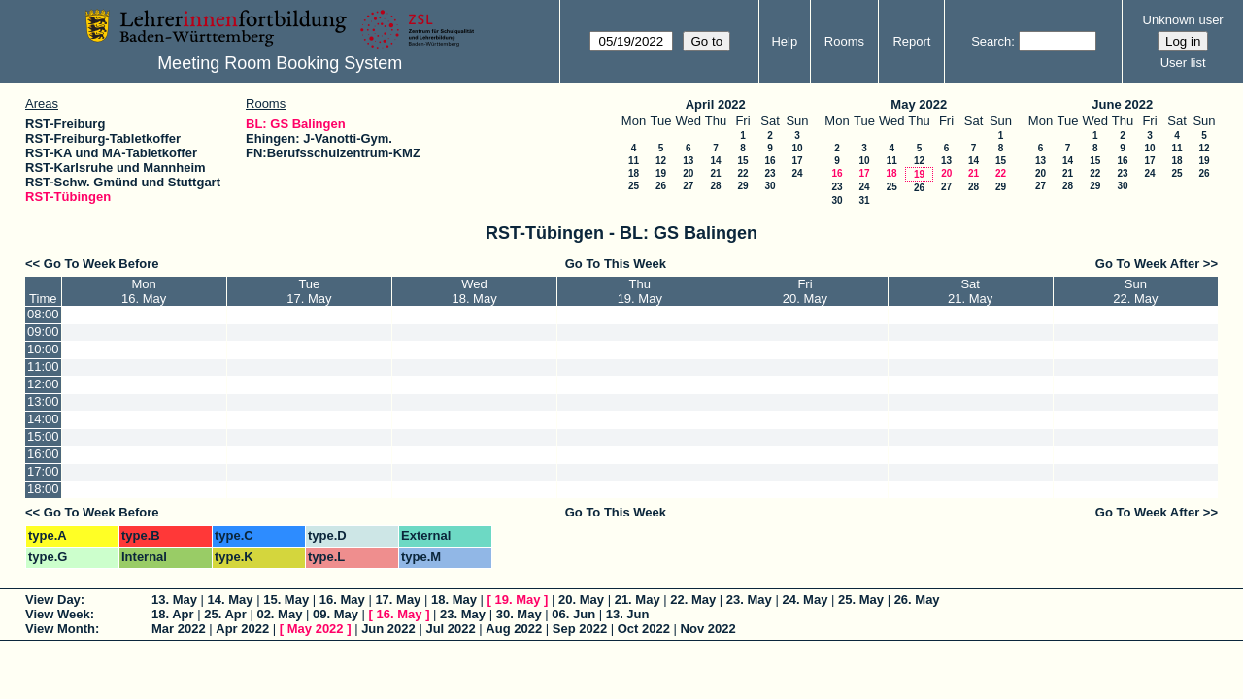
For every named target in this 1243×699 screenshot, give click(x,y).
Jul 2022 (450, 628)
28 (715, 186)
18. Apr (172, 614)
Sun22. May (1135, 291)
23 (769, 173)
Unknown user (1183, 20)
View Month (60, 628)
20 (688, 173)
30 (769, 186)
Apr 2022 (242, 628)
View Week (57, 614)
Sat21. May (970, 291)
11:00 (43, 366)
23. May (749, 599)
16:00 (43, 454)
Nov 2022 (708, 628)
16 (769, 160)
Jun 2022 (388, 628)
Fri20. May (805, 291)
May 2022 (918, 104)
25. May (861, 599)
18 (633, 173)
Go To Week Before (101, 263)
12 (660, 160)
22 (742, 173)
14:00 (43, 419)
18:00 (43, 489)
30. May (519, 614)
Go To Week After (1147, 263)
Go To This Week (615, 263)
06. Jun (573, 614)
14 (715, 160)
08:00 (43, 314)
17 (796, 160)
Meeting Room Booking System (279, 63)
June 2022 (1122, 104)
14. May (230, 599)
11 (633, 160)
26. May (917, 599)
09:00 (43, 331)
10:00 (43, 349)
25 (633, 186)
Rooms (844, 41)
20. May (581, 599)
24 (796, 173)
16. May (342, 599)
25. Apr (225, 614)
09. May (335, 614)
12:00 (43, 384)
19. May (518, 599)
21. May (637, 599)
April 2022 (716, 104)
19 (660, 173)
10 (796, 148)
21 (715, 173)
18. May (454, 599)
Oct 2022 (644, 628)
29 (742, 186)
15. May (286, 599)
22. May (693, 599)
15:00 (43, 436)
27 (688, 186)
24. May (804, 599)
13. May (174, 599)
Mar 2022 (178, 628)
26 (660, 186)
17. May (397, 599)
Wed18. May (474, 291)
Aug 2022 (514, 628)
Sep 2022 (580, 628)
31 (863, 200)
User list (1183, 62)
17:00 (43, 471)
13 (688, 160)
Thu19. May (640, 291)
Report (911, 41)
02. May (279, 614)
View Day (53, 599)
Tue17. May (308, 291)
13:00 (43, 401)
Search (991, 41)
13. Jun (628, 614)
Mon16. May (143, 291)
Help (784, 41)
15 (742, 160)
